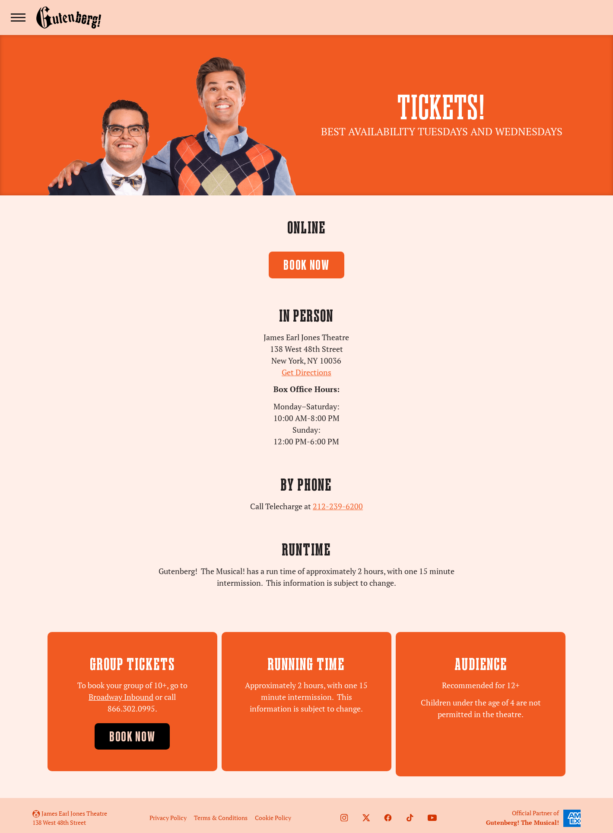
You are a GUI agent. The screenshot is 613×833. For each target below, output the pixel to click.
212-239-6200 (338, 506)
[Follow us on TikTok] (410, 813)
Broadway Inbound (121, 697)
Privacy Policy (168, 813)
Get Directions (306, 372)
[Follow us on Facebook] (388, 813)
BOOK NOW (306, 266)
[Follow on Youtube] (432, 813)
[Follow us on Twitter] (366, 813)
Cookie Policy (273, 813)
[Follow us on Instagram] (344, 813)
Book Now (132, 737)
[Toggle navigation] (18, 17)
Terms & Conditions (221, 813)
